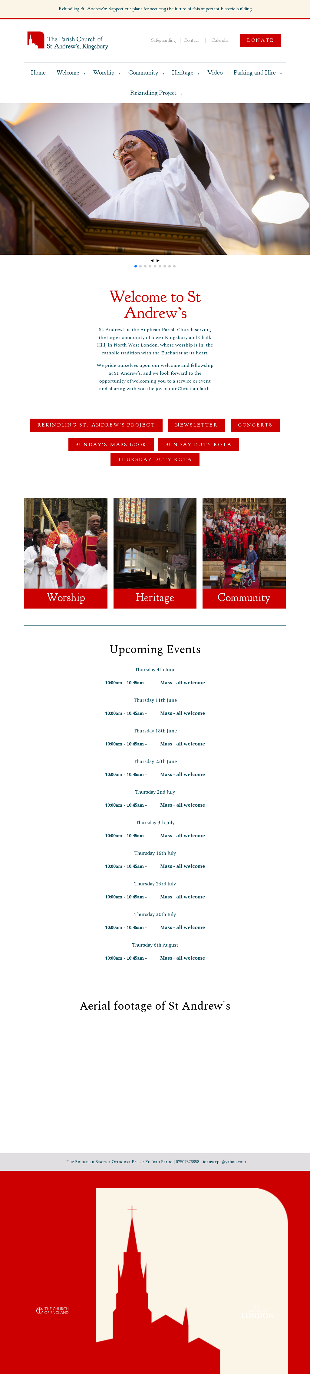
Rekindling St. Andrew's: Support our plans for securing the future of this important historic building (155, 9)
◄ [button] (152, 260)
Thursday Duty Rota (155, 459)
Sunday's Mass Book (111, 445)
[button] (135, 266)
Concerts (255, 425)
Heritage (182, 72)
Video (215, 72)
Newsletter (196, 425)
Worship (103, 72)
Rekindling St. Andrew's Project (96, 425)
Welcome (68, 72)
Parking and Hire (255, 72)
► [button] (158, 260)
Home (38, 72)
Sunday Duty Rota (199, 445)
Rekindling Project (153, 93)
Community (143, 72)
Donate (260, 40)
